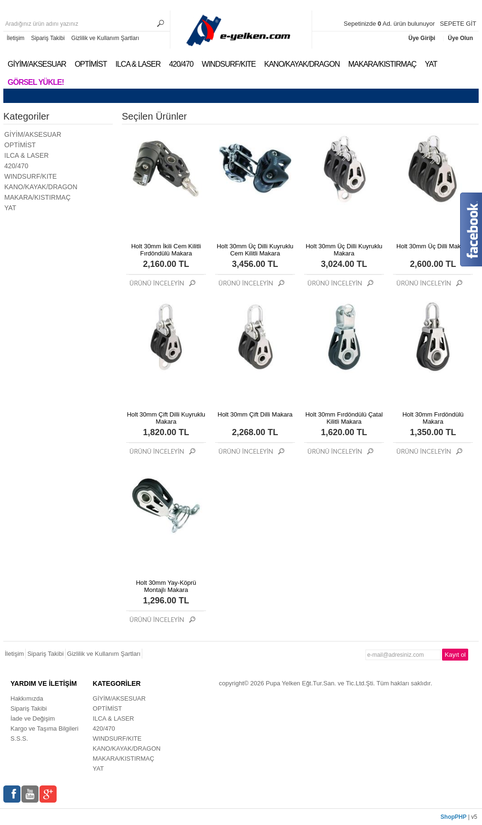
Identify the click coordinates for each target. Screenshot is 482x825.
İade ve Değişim (32, 718)
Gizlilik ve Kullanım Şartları (105, 38)
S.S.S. (19, 738)
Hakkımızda (26, 698)
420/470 (181, 64)
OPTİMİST (91, 64)
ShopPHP (454, 817)
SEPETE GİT (458, 23)
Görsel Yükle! (36, 82)
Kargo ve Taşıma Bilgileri (44, 728)
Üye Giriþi (422, 38)
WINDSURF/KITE (229, 64)
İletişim (15, 38)
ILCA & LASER (137, 64)
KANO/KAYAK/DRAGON (301, 64)
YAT (431, 64)
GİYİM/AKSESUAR (37, 64)
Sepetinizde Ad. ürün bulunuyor (390, 23)
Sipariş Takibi (47, 38)
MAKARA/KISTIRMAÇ (382, 64)
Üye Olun (460, 38)
